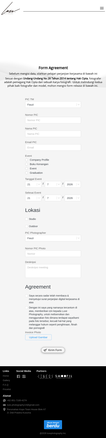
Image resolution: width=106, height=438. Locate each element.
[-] (18, 376)
